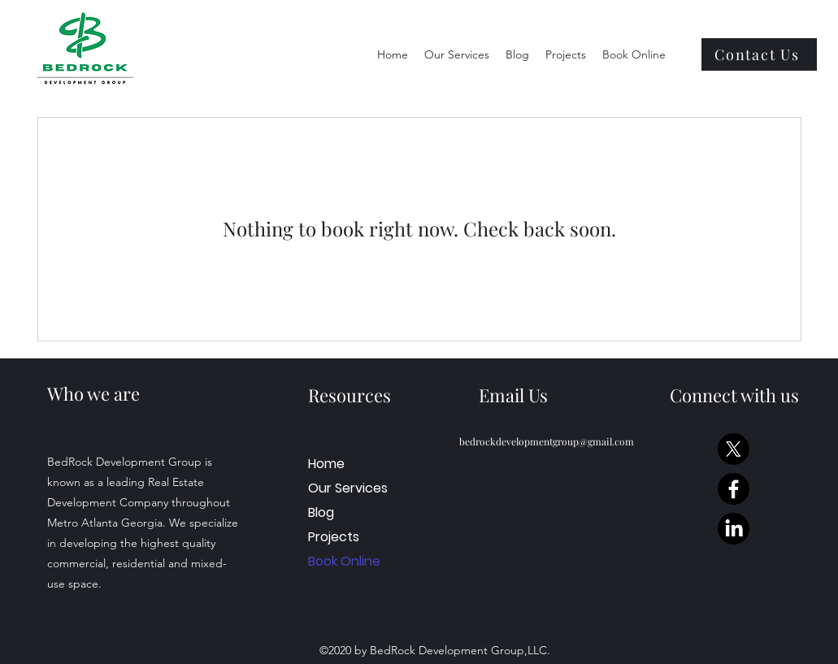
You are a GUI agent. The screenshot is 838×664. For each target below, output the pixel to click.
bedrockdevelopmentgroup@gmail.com (546, 441)
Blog (321, 512)
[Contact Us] (759, 54)
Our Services (343, 488)
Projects (333, 536)
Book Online (343, 561)
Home (326, 463)
